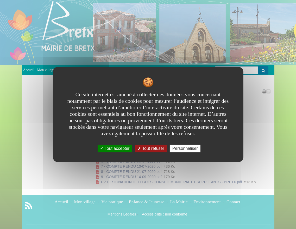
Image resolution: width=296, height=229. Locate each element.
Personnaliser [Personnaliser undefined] (185, 148)
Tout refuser (151, 148)
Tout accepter (114, 148)
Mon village (46, 70)
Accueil (29, 70)
